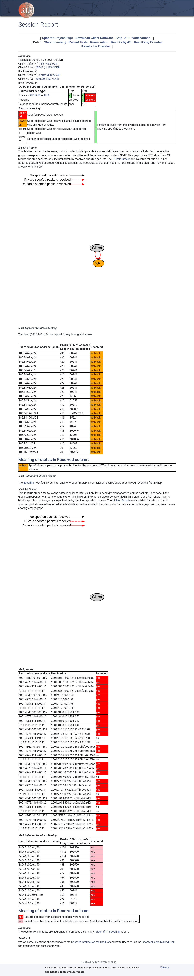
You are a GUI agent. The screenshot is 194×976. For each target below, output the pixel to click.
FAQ (119, 38)
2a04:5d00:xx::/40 (49, 75)
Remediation (99, 42)
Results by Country (148, 42)
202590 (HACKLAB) (47, 78)
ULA (46, 95)
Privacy (164, 967)
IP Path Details (121, 159)
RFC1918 (34, 95)
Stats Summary (55, 42)
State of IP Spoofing (107, 931)
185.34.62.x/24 (48, 63)
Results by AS (121, 42)
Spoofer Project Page (57, 38)
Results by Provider (95, 46)
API (126, 38)
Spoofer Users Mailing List (158, 942)
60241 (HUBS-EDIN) (48, 67)
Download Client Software (94, 38)
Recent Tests (78, 42)
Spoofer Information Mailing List (90, 942)
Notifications (141, 38)
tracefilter (29, 482)
